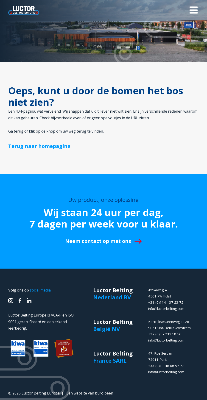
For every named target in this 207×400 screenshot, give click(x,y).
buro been (104, 393)
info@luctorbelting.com (166, 308)
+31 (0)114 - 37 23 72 (165, 302)
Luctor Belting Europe (41, 393)
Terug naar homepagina (39, 145)
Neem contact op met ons (103, 240)
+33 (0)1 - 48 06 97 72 (166, 365)
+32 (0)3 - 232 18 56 (164, 334)
